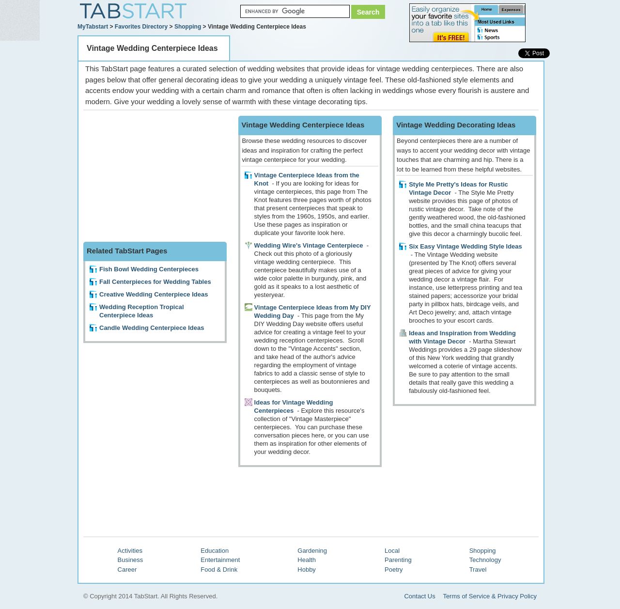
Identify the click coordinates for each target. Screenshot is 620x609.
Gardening (312, 550)
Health (306, 559)
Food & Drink (219, 569)
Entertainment (220, 559)
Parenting (398, 559)
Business (130, 559)
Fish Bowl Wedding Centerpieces (149, 269)
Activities (130, 550)
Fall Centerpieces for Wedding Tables (155, 281)
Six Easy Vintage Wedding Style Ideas (465, 246)
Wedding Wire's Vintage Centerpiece (308, 245)
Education (215, 550)
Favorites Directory (141, 26)
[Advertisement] (156, 176)
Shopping (187, 26)
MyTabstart (93, 26)
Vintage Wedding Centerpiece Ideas (152, 48)
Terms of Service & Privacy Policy (490, 596)
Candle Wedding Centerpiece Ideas (151, 327)
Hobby (306, 569)
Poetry (394, 569)
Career (127, 569)
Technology (485, 559)
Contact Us (419, 596)
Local (392, 550)
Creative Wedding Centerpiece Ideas (153, 294)
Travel (478, 569)
